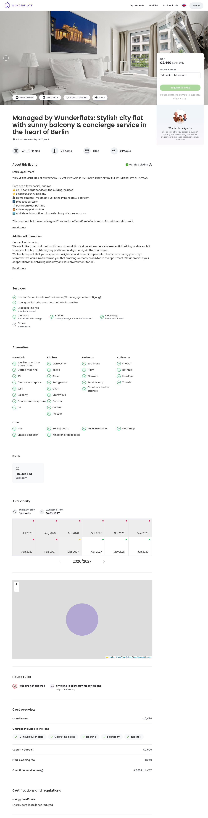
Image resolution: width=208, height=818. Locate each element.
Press (143, 799)
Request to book (180, 87)
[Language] (184, 5)
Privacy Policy (131, 809)
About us (110, 799)
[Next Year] (104, 561)
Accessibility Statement (180, 809)
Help (133, 799)
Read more (19, 227)
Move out (180, 75)
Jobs (123, 799)
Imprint (144, 809)
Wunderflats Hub (160, 799)
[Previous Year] (60, 561)
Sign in (196, 5)
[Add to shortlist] (76, 97)
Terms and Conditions (111, 809)
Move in (166, 75)
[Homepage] (18, 5)
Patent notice (158, 809)
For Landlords (183, 799)
